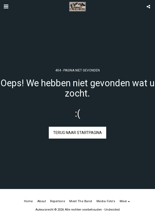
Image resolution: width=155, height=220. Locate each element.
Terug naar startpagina (77, 132)
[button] (6, 6)
